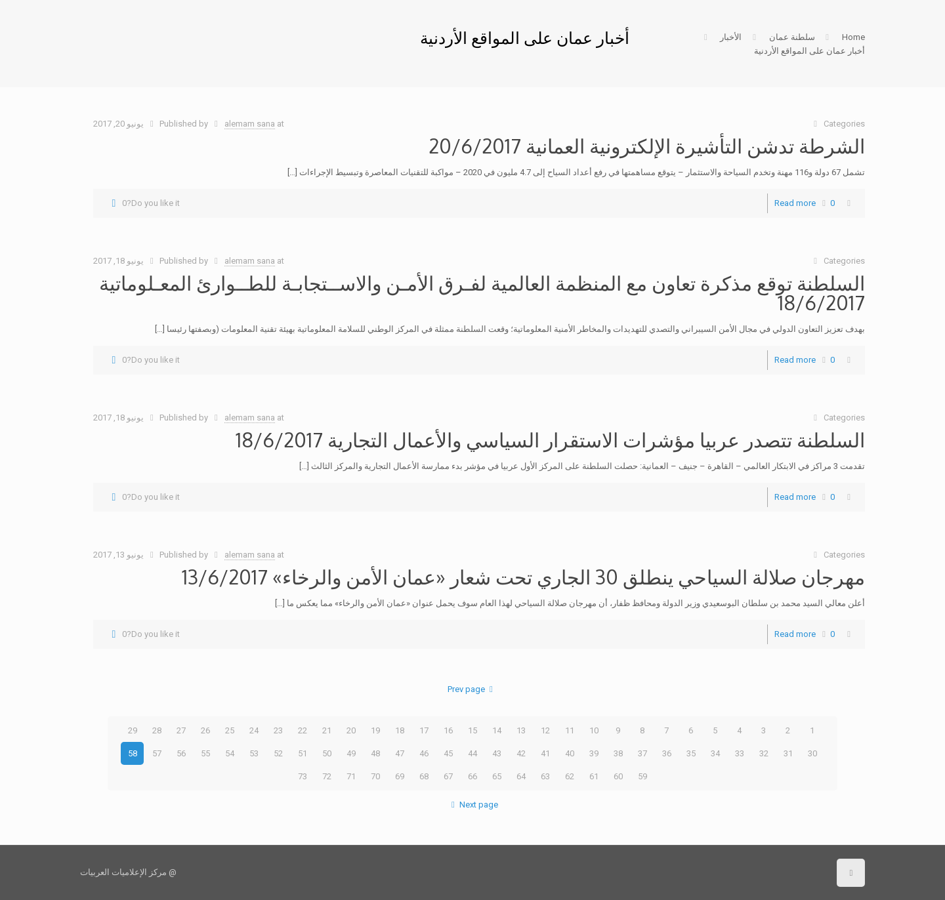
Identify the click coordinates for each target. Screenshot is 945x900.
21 (326, 730)
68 (424, 776)
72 (326, 776)
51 (302, 753)
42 (521, 753)
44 (472, 753)
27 (181, 730)
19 (375, 730)
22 (302, 730)
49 (351, 753)
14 (496, 730)
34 (715, 753)
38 (618, 753)
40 (569, 753)
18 (399, 730)
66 (472, 776)
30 (812, 753)
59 (642, 776)
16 (448, 730)
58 (132, 753)
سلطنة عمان (792, 37)
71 (351, 776)
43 (496, 753)
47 (399, 753)
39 (593, 753)
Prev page (472, 689)
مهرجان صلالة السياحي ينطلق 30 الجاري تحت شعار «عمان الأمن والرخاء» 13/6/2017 (523, 576)
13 (521, 730)
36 (666, 753)
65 (496, 776)
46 (424, 753)
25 (229, 730)
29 (132, 730)
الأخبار (731, 37)
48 (375, 753)
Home (853, 37)
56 (181, 753)
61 (593, 776)
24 (254, 730)
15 (472, 730)
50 (326, 753)
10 (593, 730)
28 (156, 730)
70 (375, 776)
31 (788, 753)
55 (205, 753)
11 (569, 730)
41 (545, 753)
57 (156, 753)
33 (739, 753)
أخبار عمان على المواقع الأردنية (809, 51)
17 (424, 730)
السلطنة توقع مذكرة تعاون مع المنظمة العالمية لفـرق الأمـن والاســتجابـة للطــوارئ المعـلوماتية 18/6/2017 (482, 292)
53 (254, 753)
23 (278, 730)
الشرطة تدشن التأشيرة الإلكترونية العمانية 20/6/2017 (647, 145)
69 (399, 776)
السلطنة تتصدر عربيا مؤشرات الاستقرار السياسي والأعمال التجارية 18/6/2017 (550, 439)
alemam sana (249, 124)
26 (205, 730)
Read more (795, 203)
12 (545, 730)
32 (763, 753)
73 (302, 776)
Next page (472, 804)
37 (642, 753)
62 (569, 776)
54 (229, 753)
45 (448, 753)
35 (691, 753)
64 (521, 776)
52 (278, 753)
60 (618, 776)
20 (351, 730)
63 (545, 776)
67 (448, 776)
